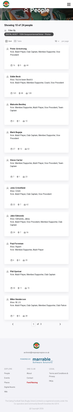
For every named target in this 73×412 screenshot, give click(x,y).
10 (56, 41)
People (7, 373)
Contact (30, 378)
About (29, 373)
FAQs (51, 381)
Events (7, 378)
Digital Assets (9, 387)
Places (7, 382)
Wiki (5, 392)
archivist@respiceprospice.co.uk (36, 352)
